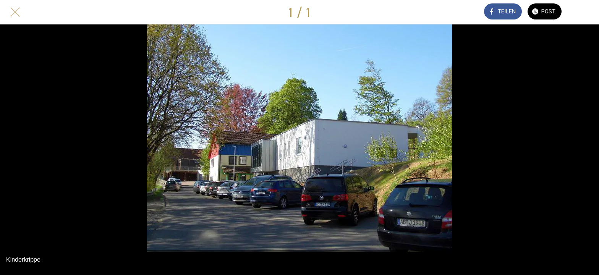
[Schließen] (15, 12)
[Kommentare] (584, 12)
